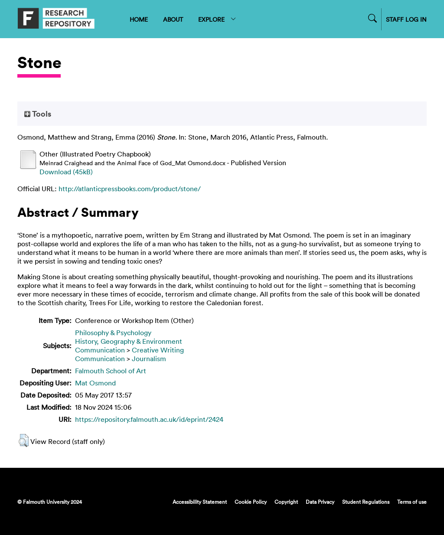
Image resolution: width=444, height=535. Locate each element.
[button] (24, 440)
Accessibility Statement (200, 502)
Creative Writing (158, 350)
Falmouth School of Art (110, 370)
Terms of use (412, 502)
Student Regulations (365, 502)
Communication (100, 350)
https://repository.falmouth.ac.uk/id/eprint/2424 (149, 419)
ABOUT (173, 19)
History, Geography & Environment (128, 341)
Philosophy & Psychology (113, 332)
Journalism (149, 358)
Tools (37, 113)
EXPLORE (217, 19)
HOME (139, 19)
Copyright (286, 502)
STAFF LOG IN (406, 19)
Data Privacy (320, 502)
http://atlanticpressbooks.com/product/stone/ (130, 188)
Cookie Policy (251, 502)
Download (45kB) (66, 171)
